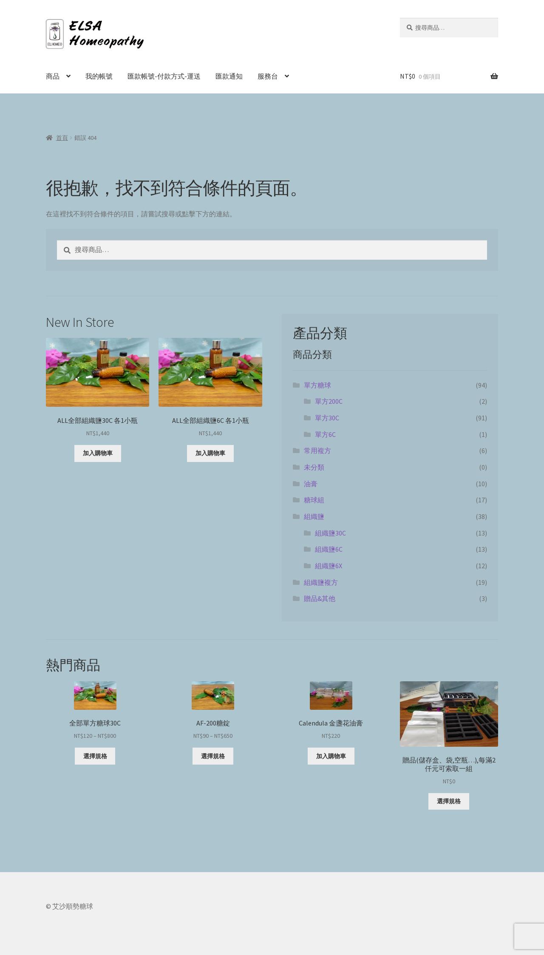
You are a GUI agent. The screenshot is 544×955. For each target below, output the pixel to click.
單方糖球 (317, 385)
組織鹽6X (328, 565)
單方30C (327, 418)
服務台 (268, 76)
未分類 (314, 467)
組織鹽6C (329, 549)
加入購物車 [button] (98, 453)
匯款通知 (229, 76)
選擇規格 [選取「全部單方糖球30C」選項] (95, 756)
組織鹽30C (330, 533)
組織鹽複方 (321, 582)
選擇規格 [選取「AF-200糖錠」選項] (213, 756)
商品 (53, 76)
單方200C (329, 401)
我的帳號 (99, 76)
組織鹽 (314, 516)
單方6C (325, 434)
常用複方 (317, 450)
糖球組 (314, 500)
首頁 (62, 138)
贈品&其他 (319, 598)
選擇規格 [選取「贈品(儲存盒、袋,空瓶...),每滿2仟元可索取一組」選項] (449, 801)
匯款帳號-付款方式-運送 (164, 76)
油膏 (310, 483)
